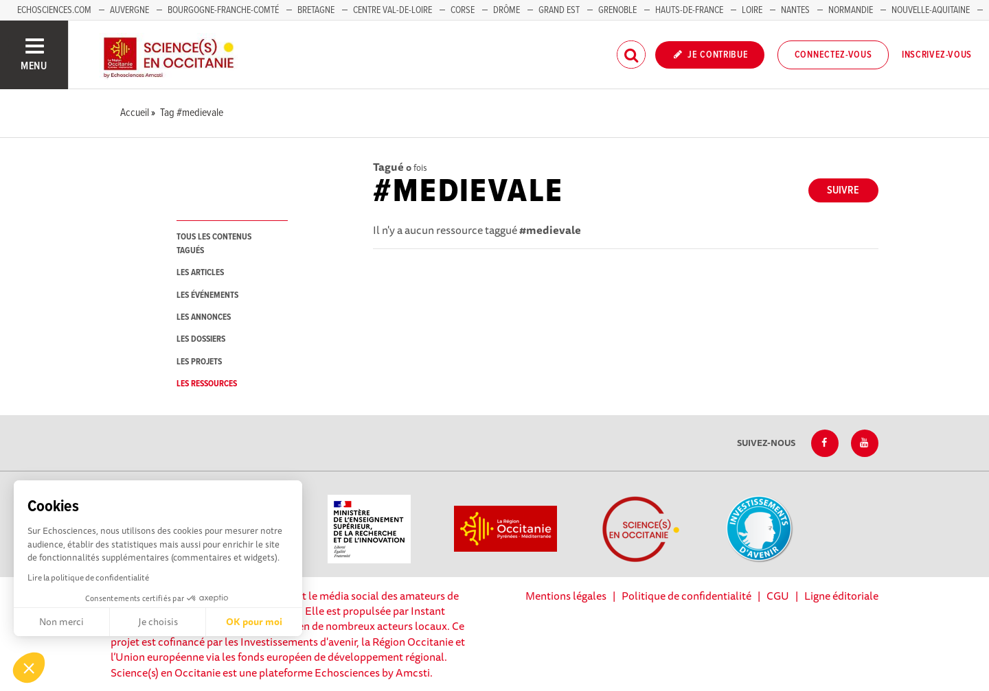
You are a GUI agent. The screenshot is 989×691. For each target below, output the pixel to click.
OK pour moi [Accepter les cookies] (254, 621)
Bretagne (315, 10)
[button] (28, 667)
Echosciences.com (54, 10)
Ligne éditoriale (841, 596)
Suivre (843, 190)
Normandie (850, 10)
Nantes (795, 10)
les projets (199, 362)
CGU (777, 596)
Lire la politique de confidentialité (88, 577)
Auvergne (129, 10)
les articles (200, 273)
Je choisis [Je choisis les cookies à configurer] (158, 621)
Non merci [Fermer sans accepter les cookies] (61, 621)
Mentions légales (565, 596)
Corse (463, 10)
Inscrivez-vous (937, 55)
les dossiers (201, 339)
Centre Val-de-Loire (392, 10)
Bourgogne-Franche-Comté (223, 10)
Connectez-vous (833, 55)
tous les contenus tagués (214, 243)
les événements (207, 295)
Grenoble (618, 10)
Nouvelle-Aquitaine (930, 10)
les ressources (207, 384)
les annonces (204, 317)
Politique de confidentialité (686, 596)
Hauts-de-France (689, 10)
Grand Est (559, 10)
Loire (752, 10)
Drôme (506, 10)
